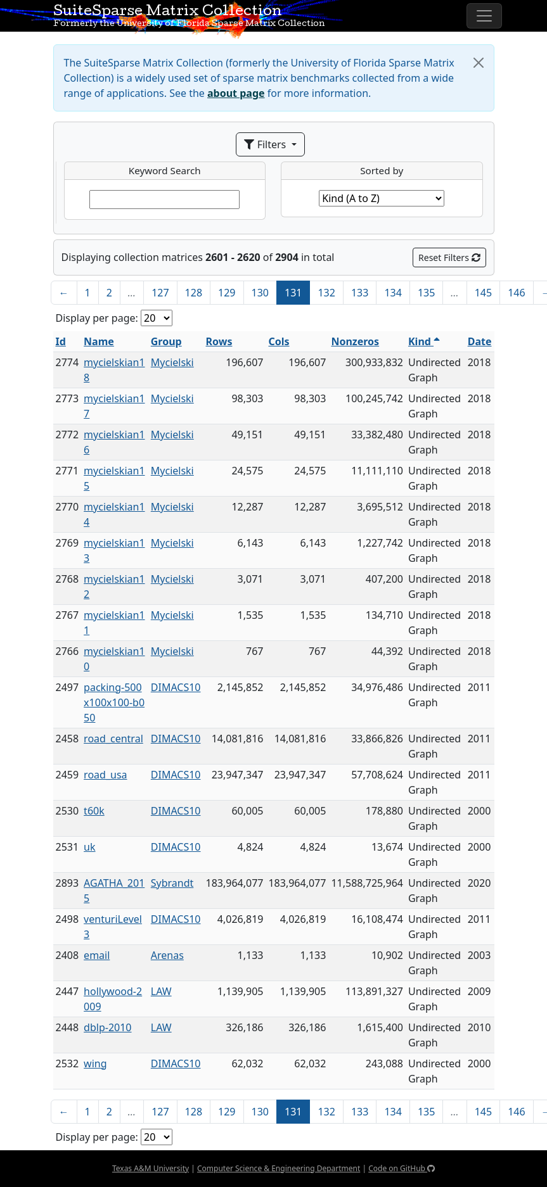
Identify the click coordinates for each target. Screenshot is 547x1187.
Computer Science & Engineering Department (278, 1168)
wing (95, 1063)
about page (236, 93)
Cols (278, 341)
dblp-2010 (107, 1027)
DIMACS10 (176, 687)
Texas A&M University (150, 1168)
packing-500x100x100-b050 (114, 702)
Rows (219, 341)
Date (480, 341)
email (97, 955)
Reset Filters (449, 257)
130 (260, 293)
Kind (424, 341)
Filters (266, 144)
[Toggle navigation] (484, 16)
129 (226, 293)
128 (193, 293)
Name (99, 341)
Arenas (167, 955)
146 (516, 293)
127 (160, 293)
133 (359, 293)
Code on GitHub (401, 1168)
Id (61, 341)
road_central (113, 739)
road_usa (105, 775)
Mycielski (172, 362)
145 (483, 293)
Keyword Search (165, 170)
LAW (161, 991)
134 (392, 293)
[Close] (478, 62)
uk (89, 847)
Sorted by (381, 170)
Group (166, 341)
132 (326, 293)
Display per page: (97, 318)
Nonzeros (355, 341)
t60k (94, 811)
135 (426, 293)
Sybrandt (172, 883)
